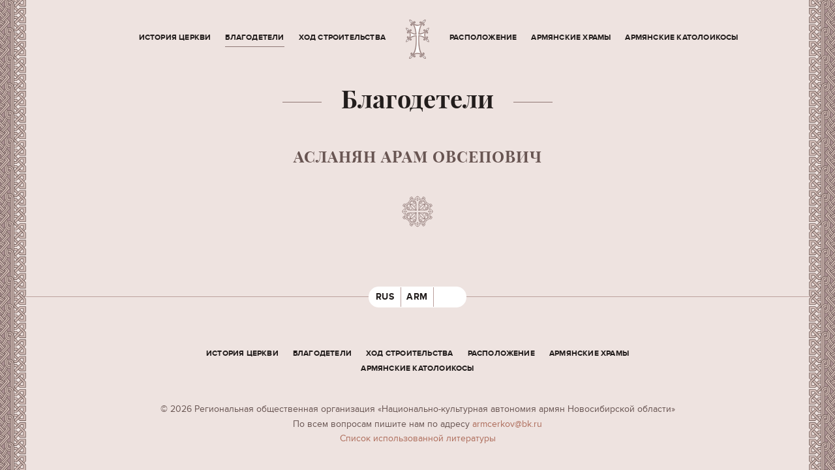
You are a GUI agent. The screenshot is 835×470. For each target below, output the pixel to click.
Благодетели (254, 37)
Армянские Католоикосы (681, 37)
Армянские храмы (571, 37)
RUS (385, 296)
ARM (417, 296)
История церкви (175, 37)
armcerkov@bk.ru (507, 424)
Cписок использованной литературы (418, 438)
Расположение (483, 37)
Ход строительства (342, 37)
